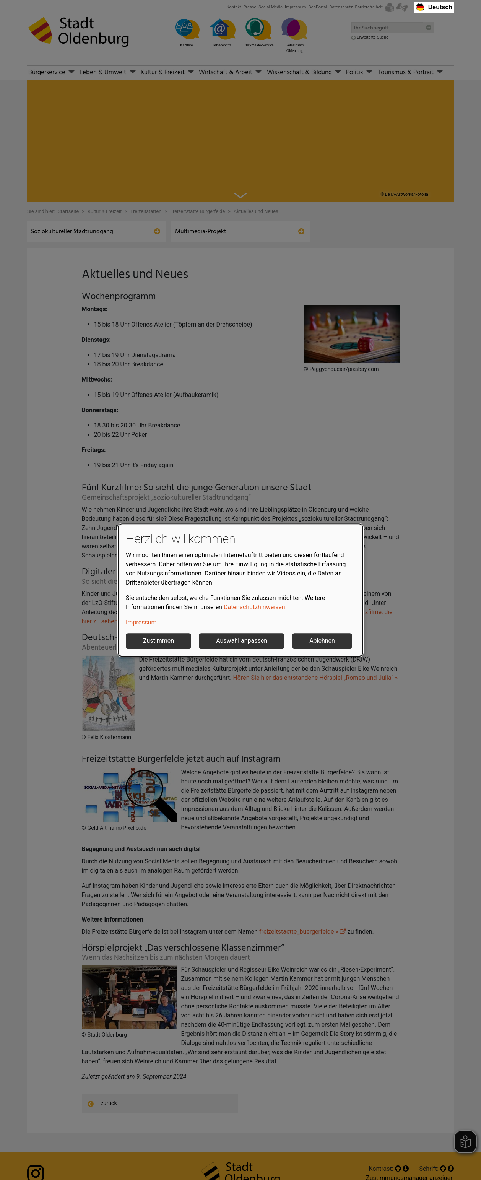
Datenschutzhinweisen (254, 607)
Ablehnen (322, 640)
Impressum (141, 622)
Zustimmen (158, 640)
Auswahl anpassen (241, 640)
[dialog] (240, 590)
